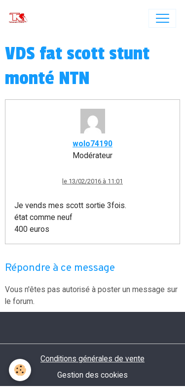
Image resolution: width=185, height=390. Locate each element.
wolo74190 (92, 143)
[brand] (20, 18)
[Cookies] (20, 370)
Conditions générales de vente (92, 358)
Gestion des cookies (92, 375)
